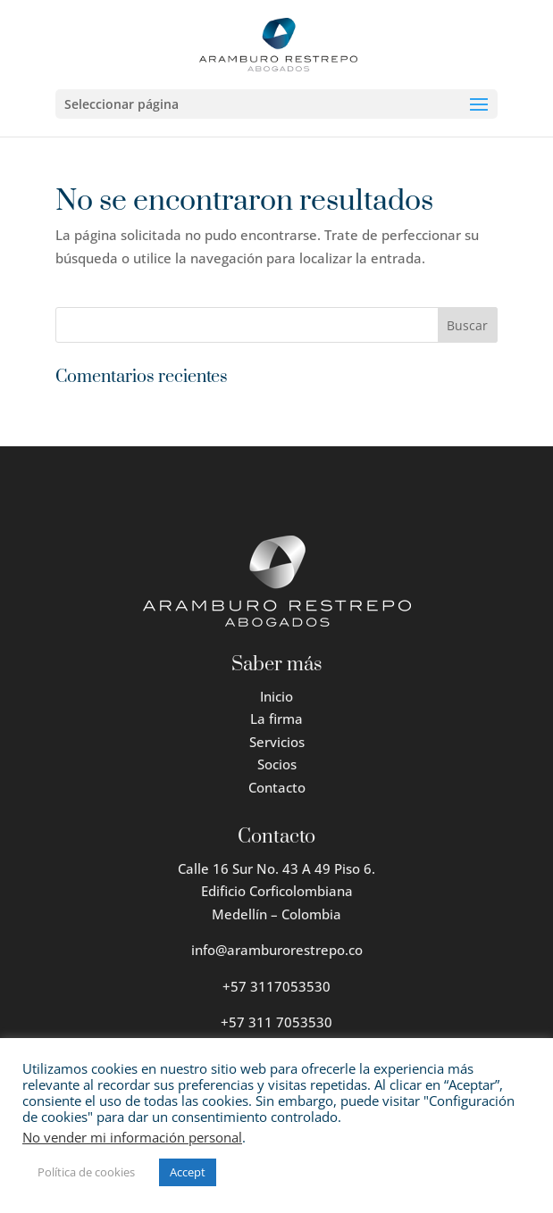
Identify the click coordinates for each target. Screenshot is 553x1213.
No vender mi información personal (132, 1137)
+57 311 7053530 (276, 1022)
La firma (276, 718)
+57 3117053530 (276, 986)
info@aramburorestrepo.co (277, 950)
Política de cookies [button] (86, 1172)
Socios (277, 764)
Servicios (277, 742)
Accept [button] (187, 1172)
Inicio (276, 696)
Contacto (277, 787)
